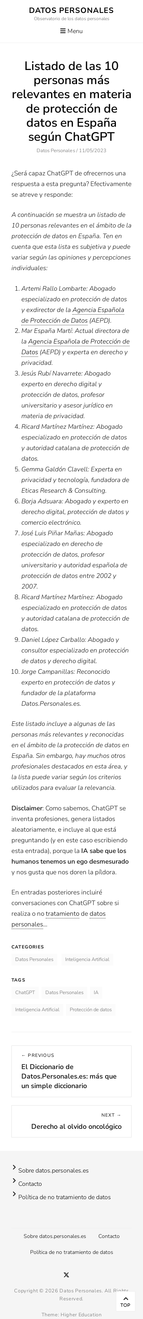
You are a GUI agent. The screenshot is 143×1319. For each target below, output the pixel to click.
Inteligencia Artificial (87, 959)
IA (96, 992)
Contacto (30, 1184)
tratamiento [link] (62, 913)
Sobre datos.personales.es (53, 1170)
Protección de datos (91, 1009)
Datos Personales (71, 10)
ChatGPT (25, 992)
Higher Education (81, 1314)
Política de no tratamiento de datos (64, 1197)
